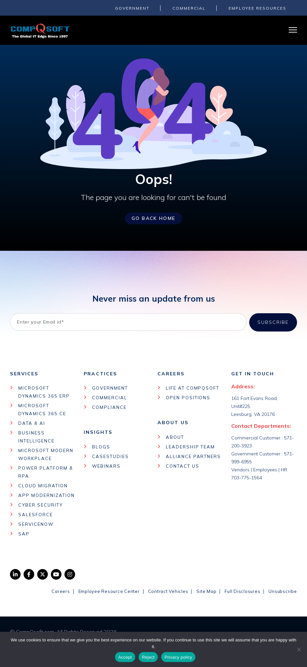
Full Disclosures (242, 591)
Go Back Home (153, 218)
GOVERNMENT (132, 8)
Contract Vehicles (168, 591)
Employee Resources (257, 8)
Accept (125, 657)
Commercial (109, 397)
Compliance (109, 407)
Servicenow (35, 523)
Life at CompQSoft (192, 387)
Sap (24, 533)
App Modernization (46, 495)
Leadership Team (190, 446)
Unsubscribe (282, 591)
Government (110, 387)
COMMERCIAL (189, 8)
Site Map (206, 591)
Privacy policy (178, 657)
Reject (148, 657)
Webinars (106, 465)
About (175, 436)
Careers (60, 591)
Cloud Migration (42, 485)
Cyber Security (40, 504)
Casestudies (110, 456)
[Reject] (298, 649)
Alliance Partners (193, 456)
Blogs (101, 446)
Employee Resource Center (109, 591)
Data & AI (31, 423)
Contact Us (182, 465)
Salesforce (35, 514)
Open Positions (188, 397)
